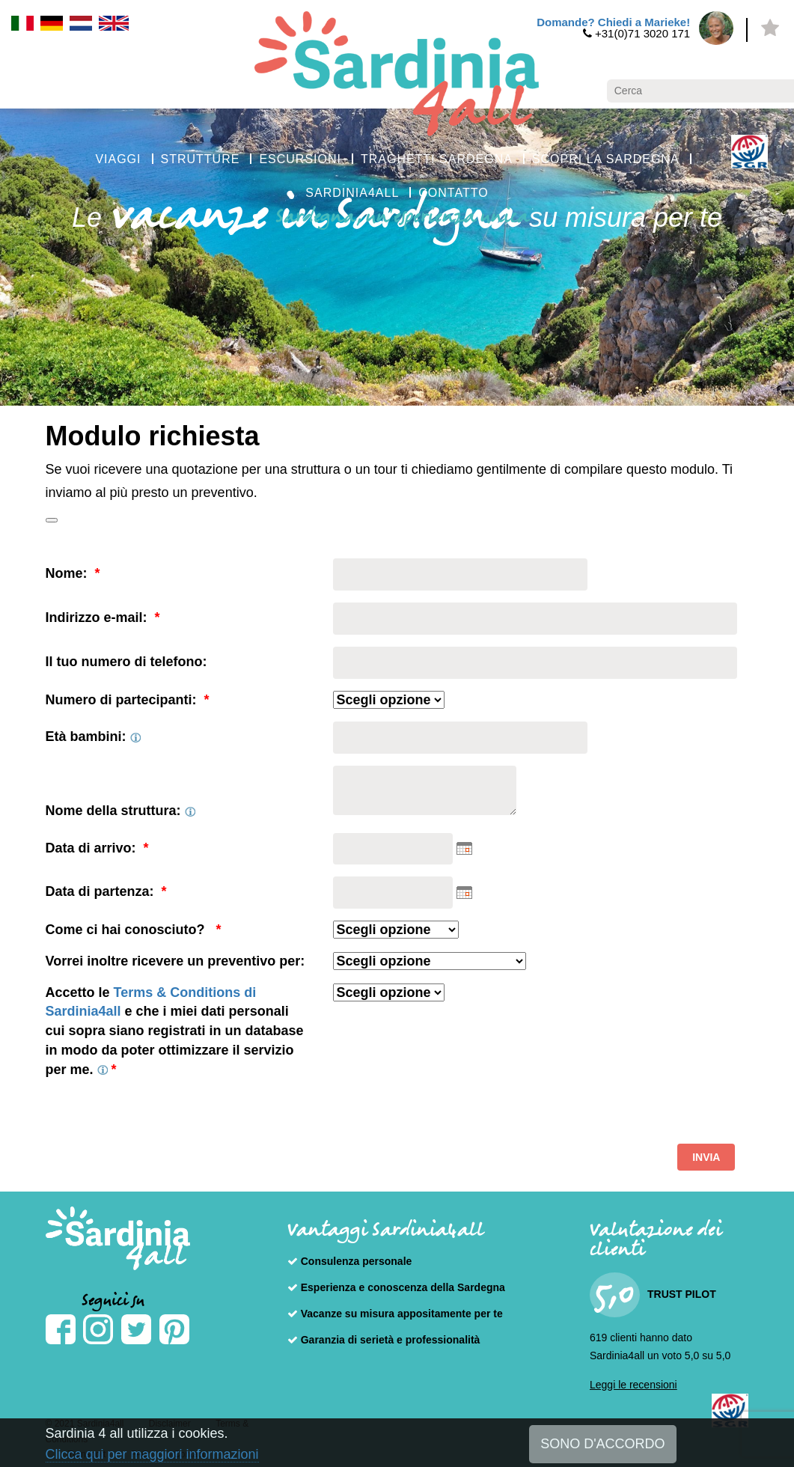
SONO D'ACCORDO (602, 1443)
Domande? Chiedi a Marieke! (613, 22)
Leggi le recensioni (633, 1385)
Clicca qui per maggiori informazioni (152, 1454)
